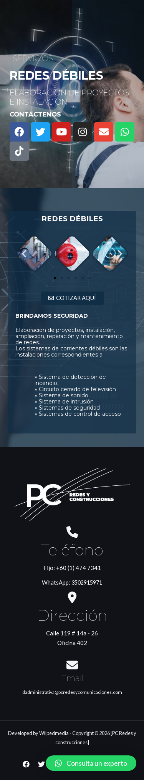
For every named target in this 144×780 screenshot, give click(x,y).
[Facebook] (26, 764)
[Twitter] (41, 764)
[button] (55, 278)
